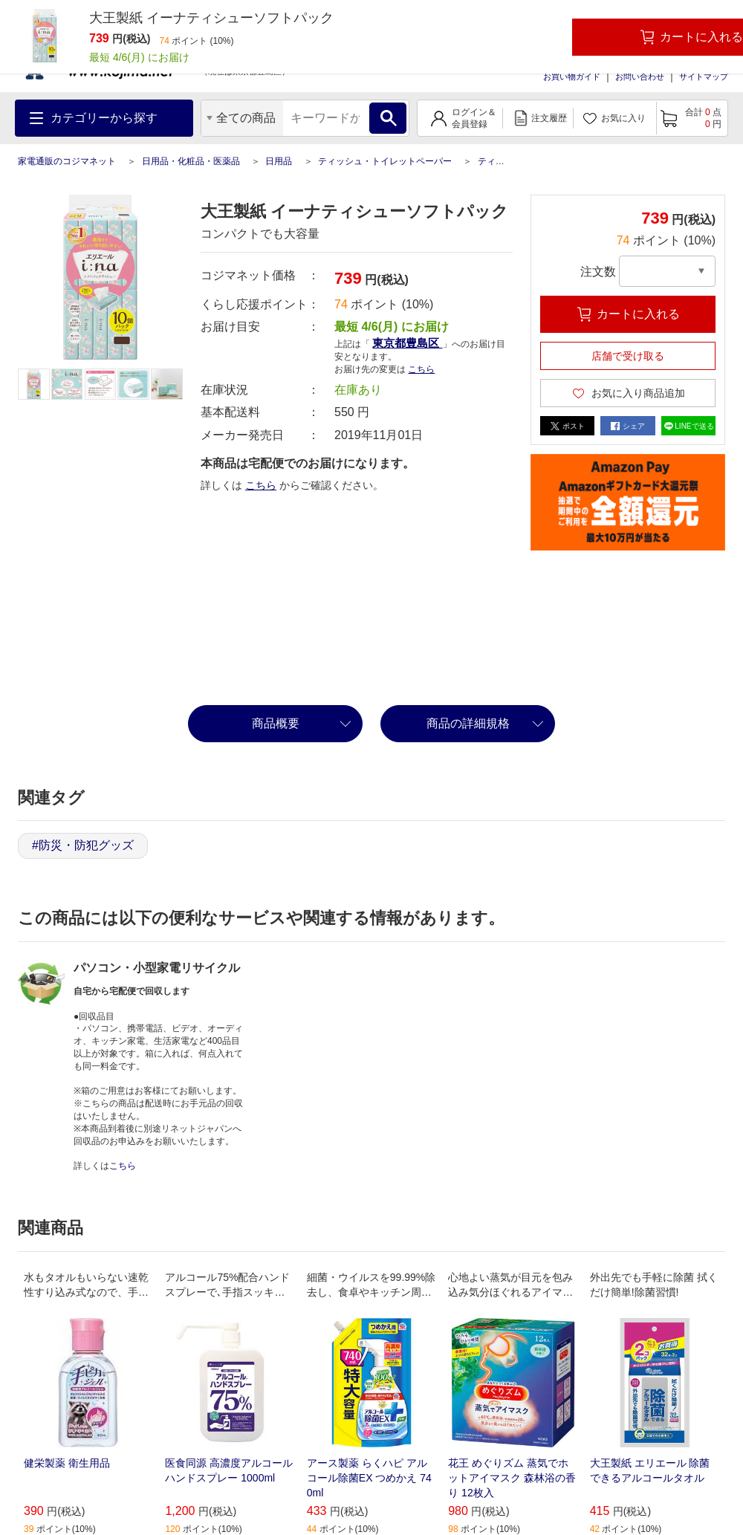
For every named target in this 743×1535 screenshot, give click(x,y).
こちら (421, 369)
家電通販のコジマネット (67, 161)
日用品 (278, 161)
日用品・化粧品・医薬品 (191, 161)
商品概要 (275, 723)
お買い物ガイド (571, 76)
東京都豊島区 (407, 343)
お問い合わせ (639, 76)
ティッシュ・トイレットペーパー (385, 161)
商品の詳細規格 (468, 723)
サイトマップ (703, 76)
